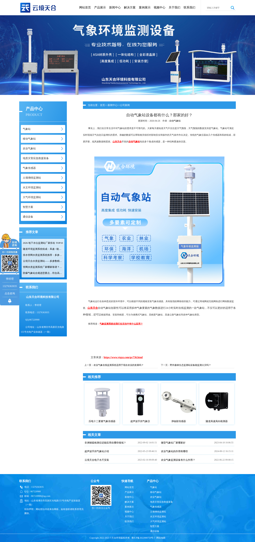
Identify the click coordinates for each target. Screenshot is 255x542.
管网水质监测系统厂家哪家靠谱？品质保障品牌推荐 (43, 267)
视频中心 (159, 7)
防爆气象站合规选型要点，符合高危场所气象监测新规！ (43, 273)
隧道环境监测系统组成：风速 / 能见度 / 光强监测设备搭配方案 (43, 249)
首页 (102, 105)
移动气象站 (155, 492)
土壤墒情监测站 (158, 511)
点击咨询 (10, 293)
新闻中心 (115, 7)
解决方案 (130, 7)
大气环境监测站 (158, 521)
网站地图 (160, 538)
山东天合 (117, 141)
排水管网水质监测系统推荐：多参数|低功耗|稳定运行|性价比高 (43, 255)
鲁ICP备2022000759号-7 (143, 538)
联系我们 (189, 7)
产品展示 (100, 7)
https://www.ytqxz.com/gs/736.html (123, 357)
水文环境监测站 (158, 516)
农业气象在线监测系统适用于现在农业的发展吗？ (119, 365)
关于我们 (174, 7)
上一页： (89, 365)
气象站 (153, 487)
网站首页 (85, 7)
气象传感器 (155, 507)
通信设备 (154, 531)
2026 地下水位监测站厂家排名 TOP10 (43, 243)
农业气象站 (155, 497)
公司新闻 (125, 105)
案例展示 (145, 7)
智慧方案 (154, 526)
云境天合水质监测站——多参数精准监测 (43, 261)
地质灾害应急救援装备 (161, 502)
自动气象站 (175, 121)
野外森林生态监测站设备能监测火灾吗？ (190, 365)
